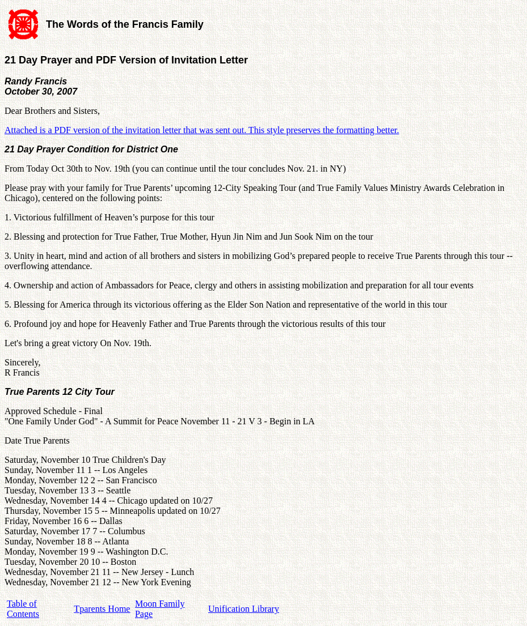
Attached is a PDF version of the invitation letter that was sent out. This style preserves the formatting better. (202, 130)
